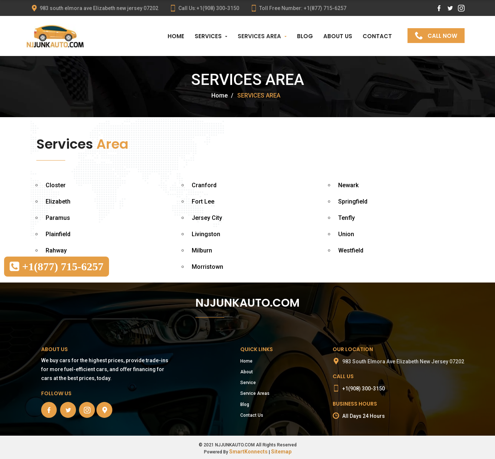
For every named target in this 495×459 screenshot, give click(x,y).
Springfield (352, 201)
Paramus (58, 217)
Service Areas (255, 393)
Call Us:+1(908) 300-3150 (204, 8)
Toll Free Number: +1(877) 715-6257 (298, 8)
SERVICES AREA (259, 36)
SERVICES (208, 36)
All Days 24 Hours (363, 416)
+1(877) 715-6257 (56, 266)
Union (346, 234)
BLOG (305, 36)
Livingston (206, 234)
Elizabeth (58, 201)
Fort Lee (203, 201)
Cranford (204, 185)
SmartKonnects (248, 452)
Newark (348, 185)
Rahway (56, 250)
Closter (56, 185)
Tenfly (346, 217)
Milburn (202, 250)
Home (219, 95)
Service (248, 382)
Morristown (207, 266)
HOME (176, 36)
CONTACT (377, 36)
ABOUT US (337, 36)
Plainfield (58, 234)
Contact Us (251, 415)
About (246, 371)
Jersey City (207, 217)
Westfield (350, 250)
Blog (244, 404)
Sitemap (281, 452)
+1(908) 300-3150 (363, 389)
